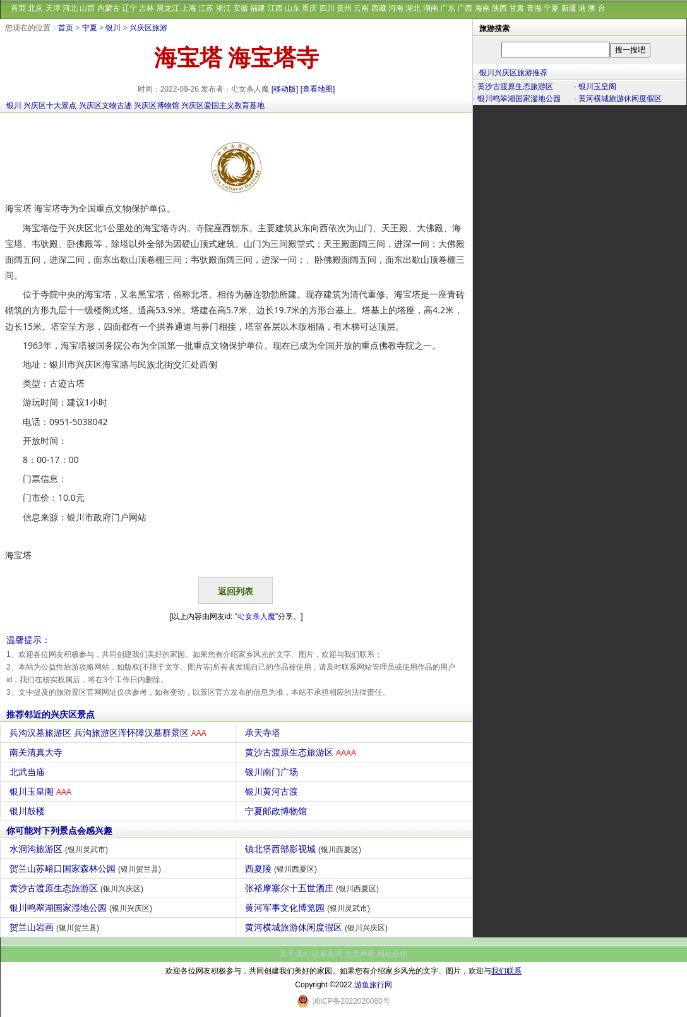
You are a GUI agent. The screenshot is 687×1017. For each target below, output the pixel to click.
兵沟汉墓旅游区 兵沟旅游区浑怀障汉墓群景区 (109, 733)
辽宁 (129, 8)
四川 (327, 8)
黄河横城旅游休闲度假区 (318, 927)
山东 (292, 8)
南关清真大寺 (37, 752)
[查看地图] (318, 89)
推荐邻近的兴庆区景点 (50, 714)
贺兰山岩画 (55, 927)
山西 (87, 8)
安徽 (240, 8)
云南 (361, 8)
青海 (534, 8)
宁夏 (551, 8)
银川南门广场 (273, 772)
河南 (395, 8)
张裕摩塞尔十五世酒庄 (313, 888)
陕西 (499, 8)
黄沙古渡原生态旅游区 (302, 752)
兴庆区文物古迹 (105, 105)
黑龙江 (168, 8)
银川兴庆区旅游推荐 (513, 72)
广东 (447, 8)
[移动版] (285, 89)
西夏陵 (282, 869)
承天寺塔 (264, 733)
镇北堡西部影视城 (304, 849)
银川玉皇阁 (42, 791)
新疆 (568, 8)
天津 (53, 8)
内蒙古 (108, 8)
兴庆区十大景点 (49, 105)
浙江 (223, 8)
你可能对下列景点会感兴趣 (59, 831)
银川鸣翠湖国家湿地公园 (82, 908)
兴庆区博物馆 (156, 105)
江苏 (205, 8)
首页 (18, 8)
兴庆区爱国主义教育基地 (223, 105)
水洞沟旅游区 (60, 849)
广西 (464, 8)
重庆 (309, 8)
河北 (70, 8)
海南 (482, 8)
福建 (257, 8)
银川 (113, 27)
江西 (275, 8)
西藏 (378, 8)
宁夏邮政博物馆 (277, 811)
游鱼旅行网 (373, 984)
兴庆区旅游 (148, 27)
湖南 (430, 8)
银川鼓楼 (28, 811)
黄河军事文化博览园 (309, 908)
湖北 (413, 8)
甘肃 (516, 8)
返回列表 (235, 591)
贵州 (344, 8)
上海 (188, 8)
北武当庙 (28, 772)
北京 (35, 8)
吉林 (146, 8)
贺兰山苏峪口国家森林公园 (86, 869)
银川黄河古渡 (273, 791)
